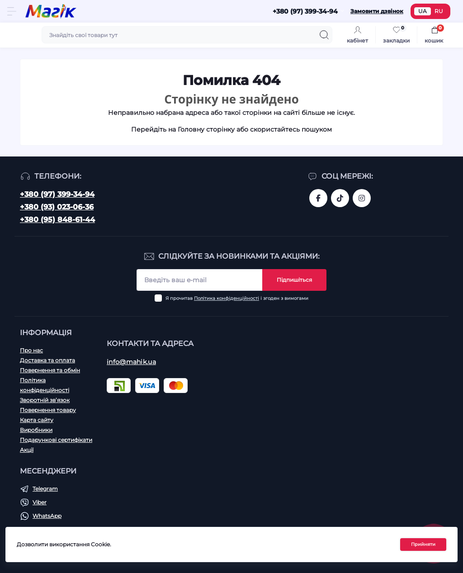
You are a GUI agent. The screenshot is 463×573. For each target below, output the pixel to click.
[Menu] (11, 11)
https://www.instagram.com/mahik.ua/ (362, 198)
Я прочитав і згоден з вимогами (236, 298)
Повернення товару (48, 410)
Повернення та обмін (50, 370)
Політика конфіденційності (226, 298)
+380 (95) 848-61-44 (57, 219)
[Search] (324, 34)
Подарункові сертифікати (56, 439)
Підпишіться (294, 279)
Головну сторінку (206, 129)
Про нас (31, 350)
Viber (40, 502)
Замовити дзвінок (376, 11)
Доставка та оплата (47, 360)
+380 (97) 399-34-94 (57, 194)
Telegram (45, 488)
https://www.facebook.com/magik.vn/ (318, 198)
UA (422, 11)
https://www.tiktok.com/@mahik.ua (340, 198)
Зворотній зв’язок (45, 400)
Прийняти (423, 545)
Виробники (36, 429)
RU (439, 11)
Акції (26, 449)
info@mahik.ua (131, 362)
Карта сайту (36, 420)
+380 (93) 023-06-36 (57, 207)
